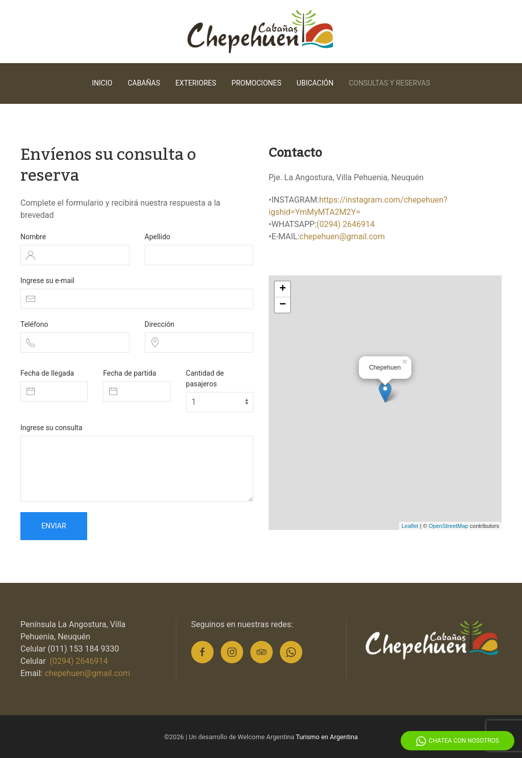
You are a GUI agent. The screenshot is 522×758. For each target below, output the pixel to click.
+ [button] (282, 289)
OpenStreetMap (448, 526)
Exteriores (195, 83)
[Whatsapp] (291, 652)
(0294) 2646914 (346, 224)
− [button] (282, 305)
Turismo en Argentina (327, 737)
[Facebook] (202, 652)
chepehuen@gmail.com (342, 236)
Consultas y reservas (389, 83)
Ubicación (315, 83)
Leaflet (410, 526)
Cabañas (143, 83)
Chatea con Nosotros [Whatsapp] (457, 741)
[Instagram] (232, 652)
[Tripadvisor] (261, 652)
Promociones (256, 83)
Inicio (102, 83)
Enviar (53, 526)
